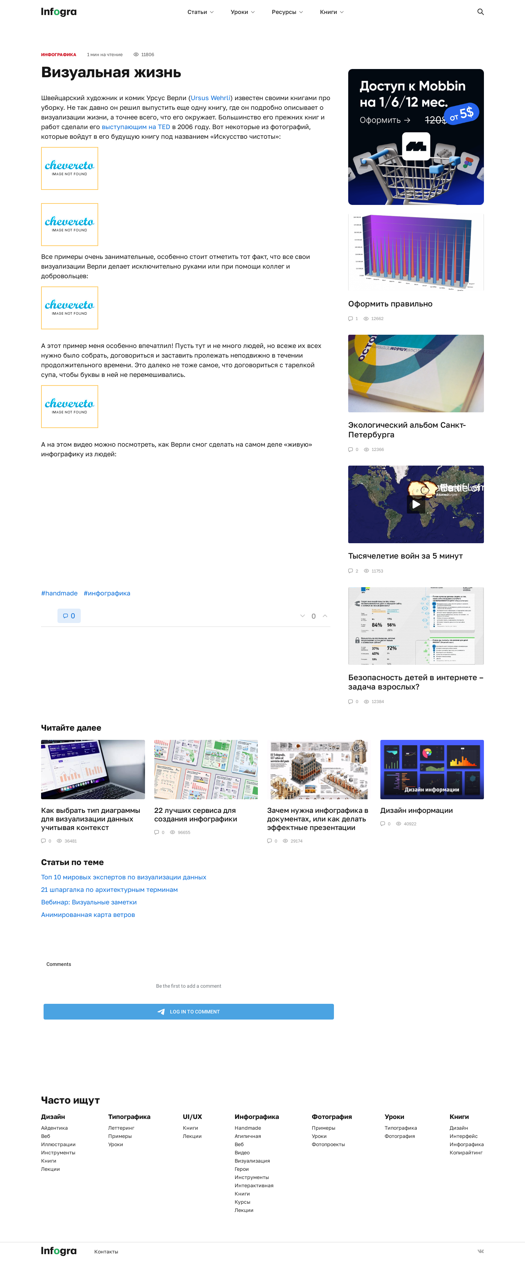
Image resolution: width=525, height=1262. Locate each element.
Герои (242, 1169)
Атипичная (248, 1136)
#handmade (59, 593)
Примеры (120, 1136)
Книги (332, 11)
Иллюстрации (58, 1144)
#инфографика (107, 593)
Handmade (248, 1128)
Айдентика (54, 1128)
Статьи (201, 11)
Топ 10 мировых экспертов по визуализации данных (123, 877)
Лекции (50, 1169)
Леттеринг (121, 1128)
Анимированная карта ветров (88, 914)
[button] (481, 11)
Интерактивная (254, 1185)
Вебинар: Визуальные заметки (89, 902)
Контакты (106, 1251)
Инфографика (58, 54)
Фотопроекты (328, 1144)
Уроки (243, 11)
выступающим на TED (136, 127)
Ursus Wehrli (210, 98)
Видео (242, 1152)
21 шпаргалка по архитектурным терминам (109, 889)
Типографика (401, 1128)
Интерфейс (464, 1136)
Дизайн (459, 1128)
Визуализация (252, 1161)
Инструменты (58, 1152)
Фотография (400, 1136)
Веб (45, 1136)
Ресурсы (287, 11)
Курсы (242, 1202)
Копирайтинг (466, 1152)
